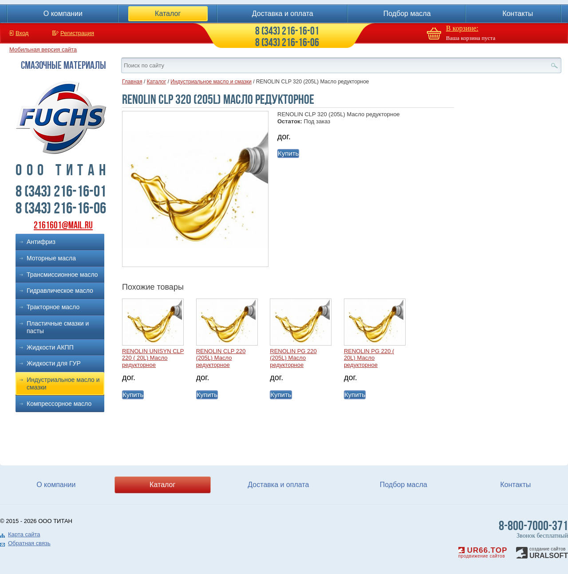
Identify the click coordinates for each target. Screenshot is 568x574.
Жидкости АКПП (50, 347)
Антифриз (41, 241)
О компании (63, 13)
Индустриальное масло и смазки (63, 383)
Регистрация (77, 33)
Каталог (168, 13)
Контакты (517, 13)
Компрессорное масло (59, 403)
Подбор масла (407, 13)
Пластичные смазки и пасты (58, 327)
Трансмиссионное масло (62, 274)
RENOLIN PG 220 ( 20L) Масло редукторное (369, 358)
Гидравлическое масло (60, 290)
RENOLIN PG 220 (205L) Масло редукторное (293, 358)
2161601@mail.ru (63, 225)
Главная (132, 82)
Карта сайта (24, 534)
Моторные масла (51, 258)
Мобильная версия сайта (43, 49)
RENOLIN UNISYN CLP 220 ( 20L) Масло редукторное (153, 358)
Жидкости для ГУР (54, 363)
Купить (288, 153)
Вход (22, 33)
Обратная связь (29, 543)
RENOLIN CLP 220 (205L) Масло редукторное (221, 358)
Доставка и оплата (282, 13)
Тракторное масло (53, 307)
